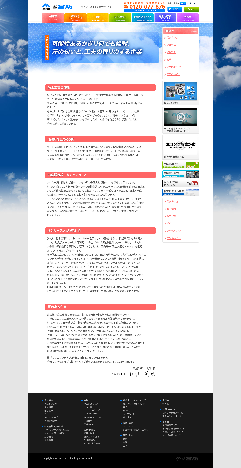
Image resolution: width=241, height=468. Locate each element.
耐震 (125, 442)
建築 (125, 439)
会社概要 (53, 18)
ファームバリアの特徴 (54, 433)
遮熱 (98, 18)
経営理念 (171, 52)
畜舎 (125, 407)
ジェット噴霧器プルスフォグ (135, 430)
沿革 (169, 59)
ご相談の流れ (90, 440)
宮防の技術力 (173, 74)
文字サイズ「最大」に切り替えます (196, 3)
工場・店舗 (89, 424)
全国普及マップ (91, 404)
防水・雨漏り (120, 18)
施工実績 (127, 417)
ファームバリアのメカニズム (57, 430)
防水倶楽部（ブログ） (172, 435)
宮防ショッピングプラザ (173, 432)
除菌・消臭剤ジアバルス (165, 18)
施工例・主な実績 (92, 443)
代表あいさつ (173, 37)
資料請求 (48, 440)
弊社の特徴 (89, 433)
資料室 (187, 18)
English (191, 9)
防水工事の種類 (91, 436)
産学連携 (48, 436)
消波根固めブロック (93, 417)
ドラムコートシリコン (95, 413)
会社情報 (171, 45)
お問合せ (174, 9)
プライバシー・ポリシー (173, 416)
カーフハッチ (129, 414)
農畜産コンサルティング (143, 18)
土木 (125, 445)
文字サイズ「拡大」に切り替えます (189, 3)
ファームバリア (93, 410)
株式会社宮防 (58, 6)
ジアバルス (128, 426)
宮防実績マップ (169, 425)
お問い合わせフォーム (172, 413)
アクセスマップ (174, 67)
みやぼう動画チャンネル (173, 428)
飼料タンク (128, 410)
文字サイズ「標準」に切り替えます (183, 3)
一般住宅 (88, 421)
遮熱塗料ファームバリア (75, 18)
